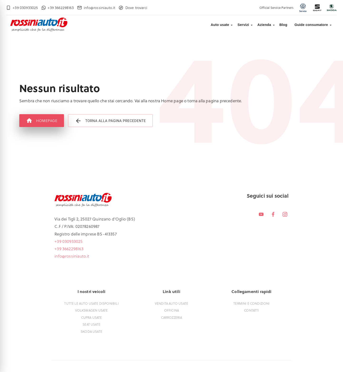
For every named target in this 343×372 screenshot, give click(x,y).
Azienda (264, 25)
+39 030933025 (68, 241)
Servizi (243, 25)
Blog (283, 25)
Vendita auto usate (171, 303)
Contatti (251, 310)
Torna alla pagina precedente (110, 120)
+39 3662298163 (68, 248)
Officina (171, 310)
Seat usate (91, 324)
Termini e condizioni (251, 303)
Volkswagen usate (91, 310)
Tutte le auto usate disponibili (91, 303)
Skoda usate (91, 331)
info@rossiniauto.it (71, 256)
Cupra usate (91, 317)
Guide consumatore (311, 25)
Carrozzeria (171, 317)
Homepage (41, 120)
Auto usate (220, 25)
